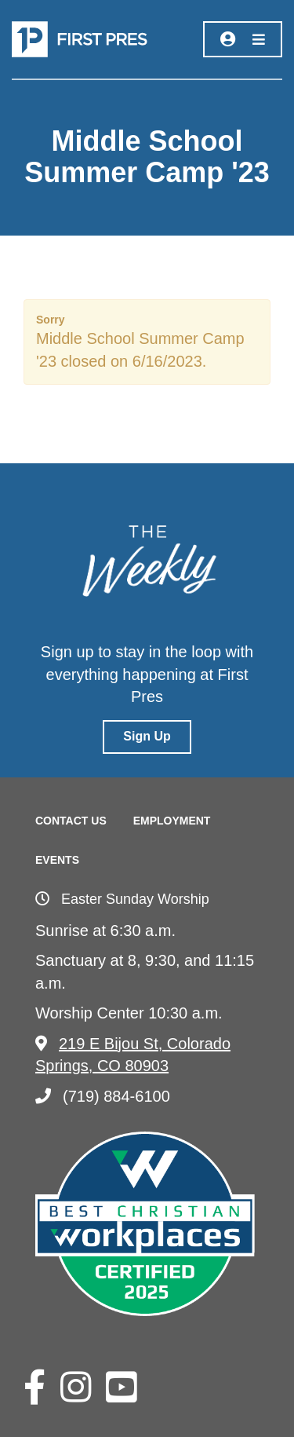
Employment (172, 820)
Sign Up (146, 736)
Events (57, 860)
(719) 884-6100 (102, 1096)
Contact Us (71, 820)
